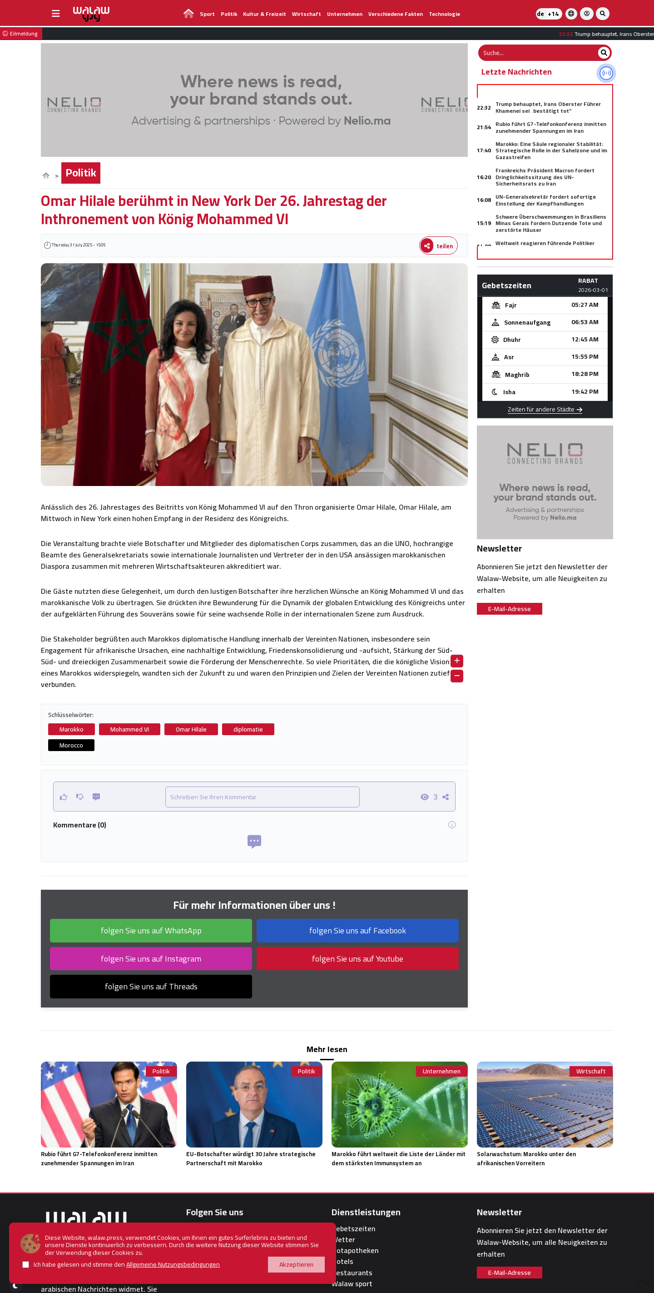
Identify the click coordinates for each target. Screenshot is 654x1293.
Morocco (71, 745)
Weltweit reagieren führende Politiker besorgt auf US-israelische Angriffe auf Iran (553, 246)
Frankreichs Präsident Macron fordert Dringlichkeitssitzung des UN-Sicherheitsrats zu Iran (545, 177)
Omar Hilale (191, 729)
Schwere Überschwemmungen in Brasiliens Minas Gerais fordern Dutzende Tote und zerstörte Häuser (550, 223)
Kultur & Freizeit (264, 14)
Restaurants (352, 1272)
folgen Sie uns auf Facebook (357, 930)
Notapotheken (355, 1250)
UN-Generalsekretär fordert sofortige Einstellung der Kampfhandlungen (545, 199)
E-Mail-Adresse (509, 609)
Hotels (342, 1261)
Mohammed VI (129, 729)
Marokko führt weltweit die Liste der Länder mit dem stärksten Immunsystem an (399, 1158)
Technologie (444, 14)
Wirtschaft (306, 14)
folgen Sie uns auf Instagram (151, 958)
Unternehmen (344, 14)
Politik (229, 14)
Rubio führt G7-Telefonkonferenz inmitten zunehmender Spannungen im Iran (550, 127)
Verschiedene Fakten (395, 14)
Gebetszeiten (353, 1228)
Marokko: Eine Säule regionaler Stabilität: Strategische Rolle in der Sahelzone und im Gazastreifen (551, 150)
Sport (207, 14)
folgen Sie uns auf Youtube (357, 958)
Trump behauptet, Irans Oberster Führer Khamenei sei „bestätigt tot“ (548, 107)
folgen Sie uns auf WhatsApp (151, 930)
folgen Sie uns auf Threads (151, 986)
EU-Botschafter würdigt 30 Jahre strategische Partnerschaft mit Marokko (251, 1158)
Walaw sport (352, 1283)
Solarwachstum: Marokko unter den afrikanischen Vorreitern (526, 1158)
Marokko (71, 729)
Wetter (343, 1239)
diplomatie (248, 729)
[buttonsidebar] (56, 13)
